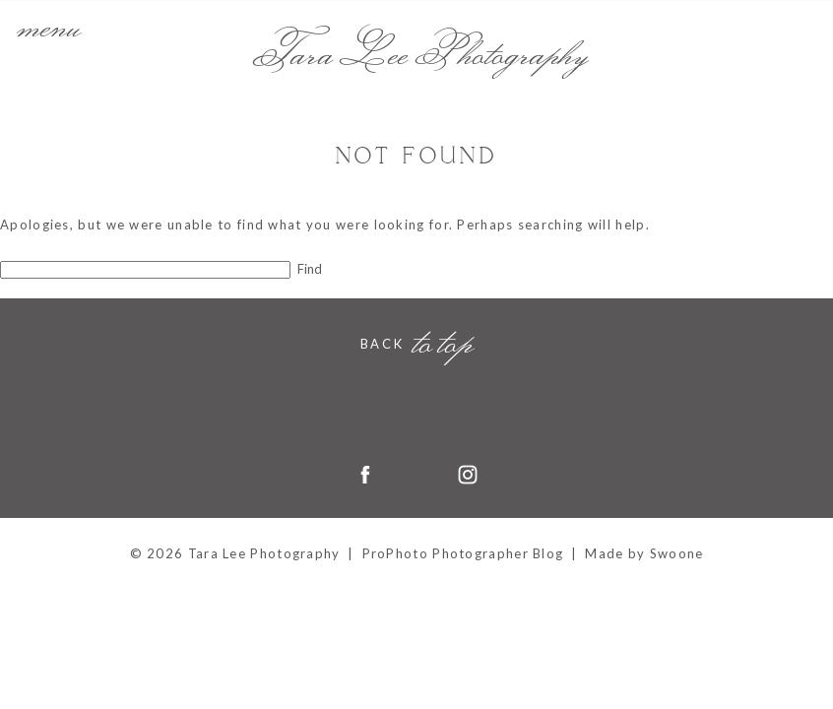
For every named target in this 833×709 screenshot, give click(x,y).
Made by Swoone (644, 553)
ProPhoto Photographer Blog (463, 553)
